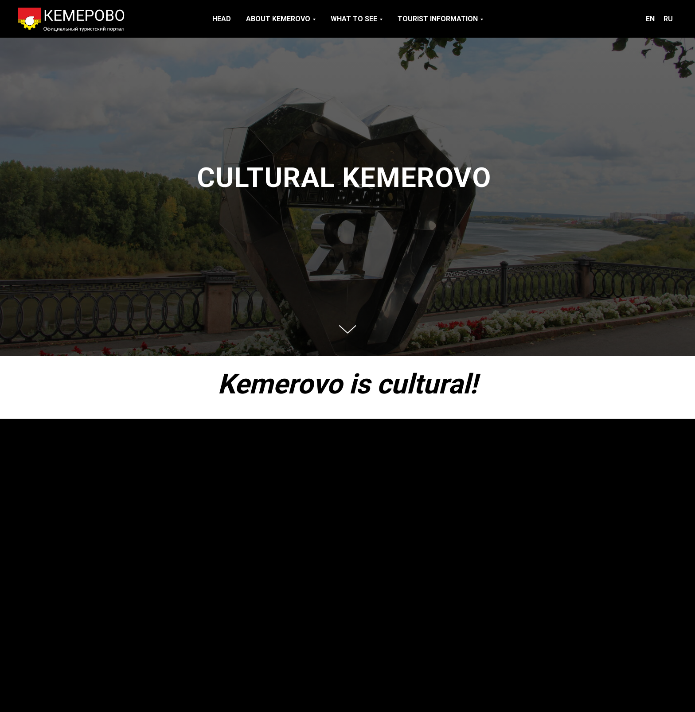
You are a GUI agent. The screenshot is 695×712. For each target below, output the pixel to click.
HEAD (221, 19)
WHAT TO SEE (354, 19)
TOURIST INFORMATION (438, 19)
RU (668, 19)
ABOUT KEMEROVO (278, 19)
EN (650, 19)
